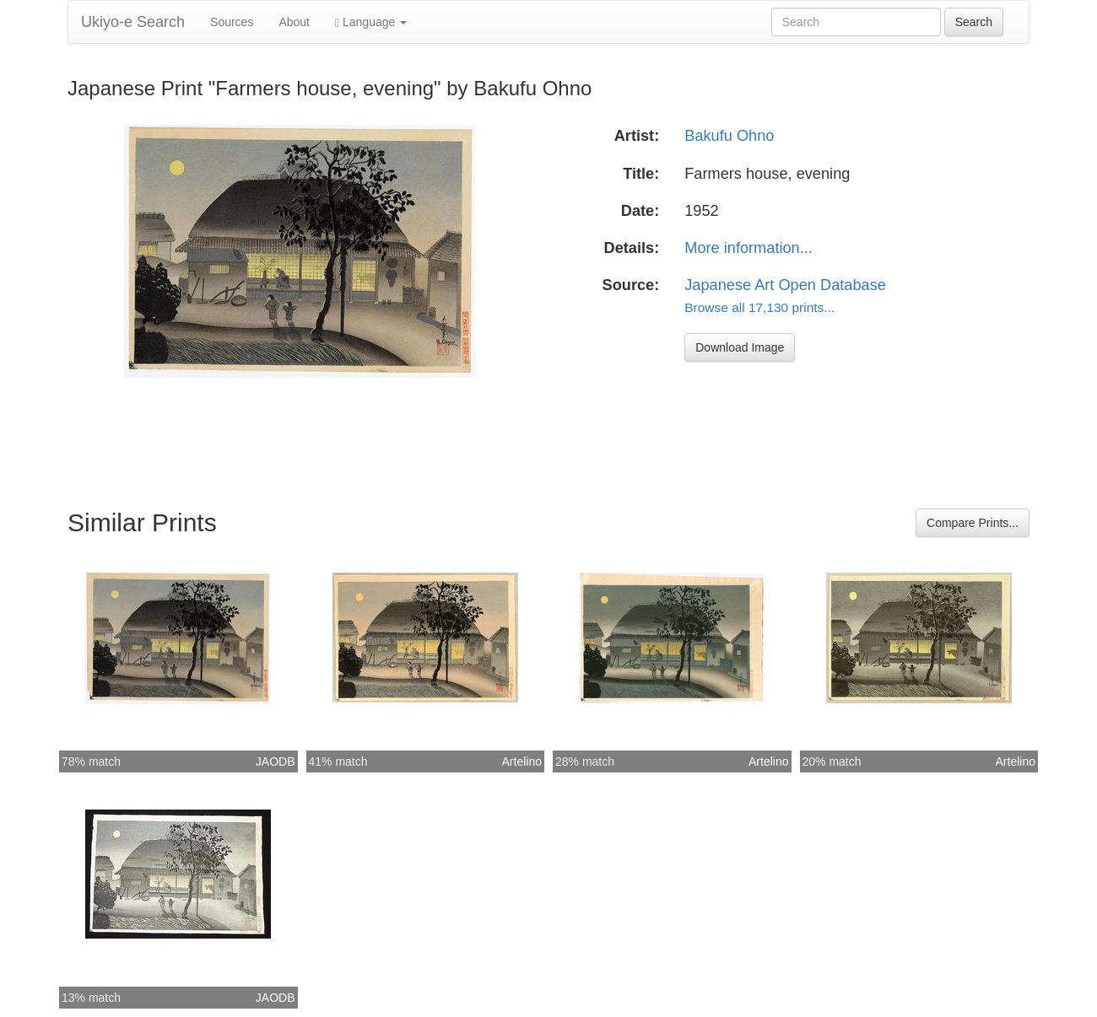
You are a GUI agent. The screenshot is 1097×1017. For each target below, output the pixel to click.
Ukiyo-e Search (133, 21)
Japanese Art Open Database (785, 285)
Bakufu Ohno (729, 135)
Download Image (739, 347)
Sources (231, 22)
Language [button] (371, 22)
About (294, 22)
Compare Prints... (973, 523)
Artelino (522, 761)
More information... (748, 247)
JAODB (275, 761)
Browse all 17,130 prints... (759, 307)
